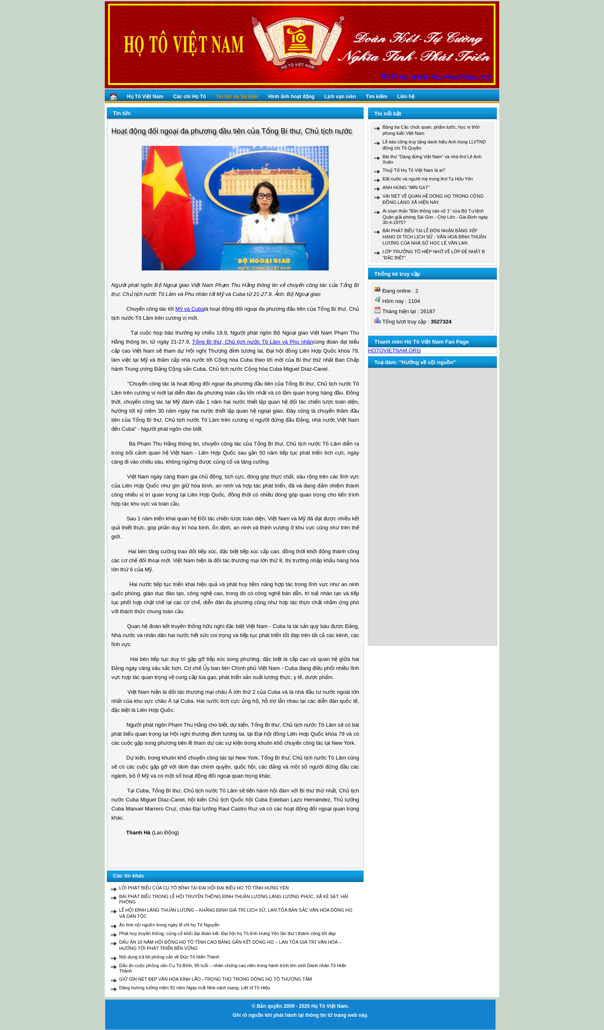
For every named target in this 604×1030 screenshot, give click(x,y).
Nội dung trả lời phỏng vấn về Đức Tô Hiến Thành (169, 956)
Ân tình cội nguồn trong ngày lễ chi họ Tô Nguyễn (169, 924)
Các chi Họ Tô (189, 96)
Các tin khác (129, 876)
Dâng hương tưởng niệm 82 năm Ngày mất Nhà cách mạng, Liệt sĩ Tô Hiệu (194, 987)
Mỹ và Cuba (189, 309)
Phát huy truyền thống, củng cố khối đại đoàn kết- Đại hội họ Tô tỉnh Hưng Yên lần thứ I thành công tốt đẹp (227, 933)
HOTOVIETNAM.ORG (394, 350)
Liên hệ (406, 96)
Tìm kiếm (376, 96)
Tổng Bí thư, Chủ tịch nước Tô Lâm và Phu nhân (252, 342)
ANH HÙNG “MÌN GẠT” (406, 187)
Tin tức (122, 113)
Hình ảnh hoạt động (291, 96)
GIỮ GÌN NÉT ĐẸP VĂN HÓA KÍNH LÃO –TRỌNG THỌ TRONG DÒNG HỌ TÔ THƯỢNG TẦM (215, 979)
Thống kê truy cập (397, 274)
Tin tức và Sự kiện (237, 96)
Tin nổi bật (387, 114)
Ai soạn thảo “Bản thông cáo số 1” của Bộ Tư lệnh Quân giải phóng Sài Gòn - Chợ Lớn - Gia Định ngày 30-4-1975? (435, 216)
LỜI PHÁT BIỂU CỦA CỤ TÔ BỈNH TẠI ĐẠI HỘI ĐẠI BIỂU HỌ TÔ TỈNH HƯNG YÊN (204, 887)
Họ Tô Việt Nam (145, 96)
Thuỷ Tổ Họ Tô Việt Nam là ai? (414, 170)
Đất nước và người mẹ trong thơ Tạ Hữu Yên (428, 178)
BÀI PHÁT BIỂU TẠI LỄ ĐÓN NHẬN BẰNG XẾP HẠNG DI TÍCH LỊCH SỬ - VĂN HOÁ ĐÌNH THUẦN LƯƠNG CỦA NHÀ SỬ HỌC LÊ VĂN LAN (434, 236)
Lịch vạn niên (340, 96)
